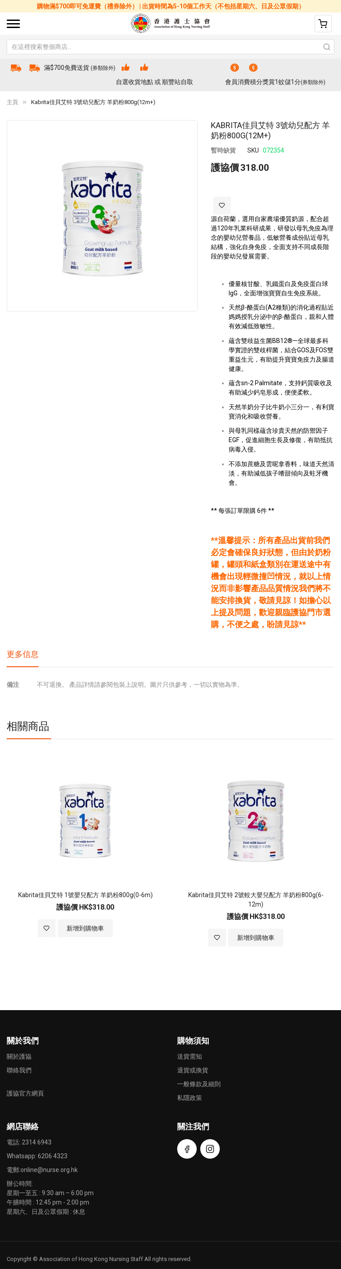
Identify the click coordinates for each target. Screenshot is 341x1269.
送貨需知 (189, 1056)
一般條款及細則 (199, 1084)
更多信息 (23, 654)
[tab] (23, 657)
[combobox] (170, 46)
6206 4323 (52, 1156)
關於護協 (19, 1056)
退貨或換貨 (192, 1070)
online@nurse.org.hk (49, 1169)
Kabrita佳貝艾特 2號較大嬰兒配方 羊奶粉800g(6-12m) (256, 899)
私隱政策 (189, 1097)
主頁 (12, 102)
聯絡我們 (19, 1070)
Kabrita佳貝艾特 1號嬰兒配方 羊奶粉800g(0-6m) (85, 894)
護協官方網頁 (25, 1093)
